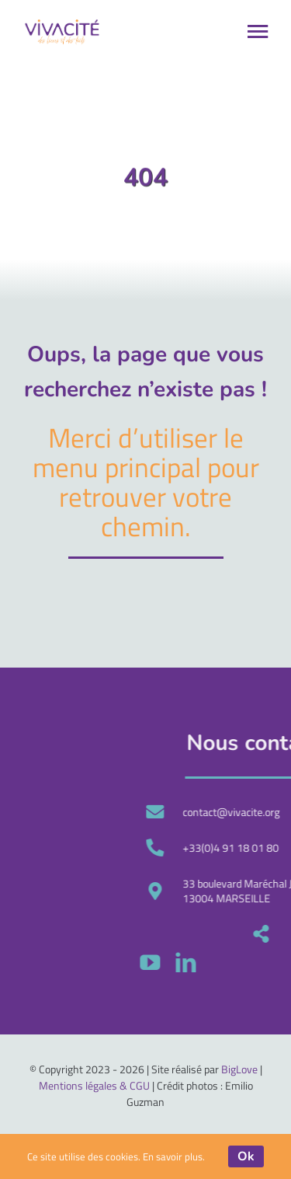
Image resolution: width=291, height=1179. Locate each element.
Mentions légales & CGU (94, 1085)
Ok (246, 1156)
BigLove (239, 1069)
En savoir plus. (174, 1156)
